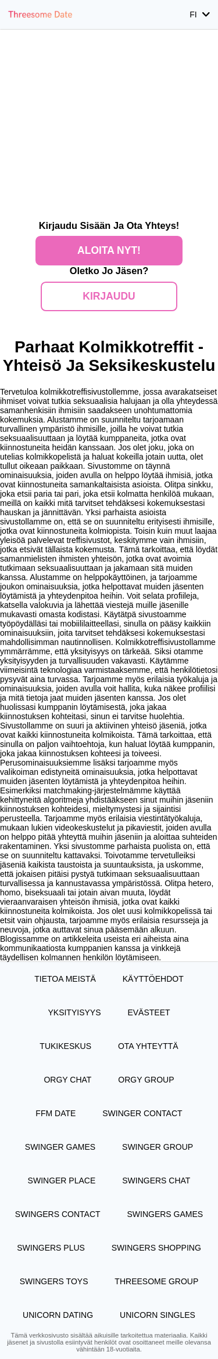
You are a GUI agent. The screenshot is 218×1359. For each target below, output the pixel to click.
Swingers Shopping (156, 1247)
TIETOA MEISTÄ (65, 978)
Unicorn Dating (58, 1315)
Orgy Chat (67, 1079)
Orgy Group (146, 1079)
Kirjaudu (109, 296)
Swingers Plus (51, 1247)
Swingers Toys (54, 1281)
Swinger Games (60, 1147)
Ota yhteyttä (148, 1046)
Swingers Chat (156, 1180)
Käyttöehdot (153, 978)
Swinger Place (62, 1180)
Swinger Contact (142, 1113)
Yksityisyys (74, 1012)
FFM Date (55, 1113)
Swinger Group (157, 1147)
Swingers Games (165, 1214)
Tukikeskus (65, 1046)
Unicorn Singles (157, 1315)
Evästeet (148, 1012)
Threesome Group (156, 1281)
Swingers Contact (58, 1214)
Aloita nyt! (109, 250)
